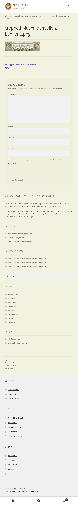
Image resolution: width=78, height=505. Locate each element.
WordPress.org (10, 368)
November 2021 (13, 294)
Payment (11, 469)
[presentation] (26, 171)
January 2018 (12, 322)
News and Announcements (17, 343)
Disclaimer (12, 432)
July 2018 (11, 318)
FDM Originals (13, 389)
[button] (74, 488)
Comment (12, 94)
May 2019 (11, 310)
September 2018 (13, 314)
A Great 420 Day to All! (16, 238)
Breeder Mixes (13, 399)
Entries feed (9, 363)
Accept (39, 499)
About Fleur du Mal (15, 418)
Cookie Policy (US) (15, 436)
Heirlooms (12, 394)
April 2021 (11, 298)
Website (11, 149)
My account (12, 465)
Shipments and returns (17, 474)
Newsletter (12, 422)
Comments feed (11, 365)
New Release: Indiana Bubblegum (20, 234)
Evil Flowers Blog (14, 339)
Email (11, 137)
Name (11, 126)
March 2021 (12, 302)
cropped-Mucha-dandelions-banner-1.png (28, 16)
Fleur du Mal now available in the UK (21, 241)
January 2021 (12, 306)
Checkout (12, 460)
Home (10, 16)
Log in (7, 360)
